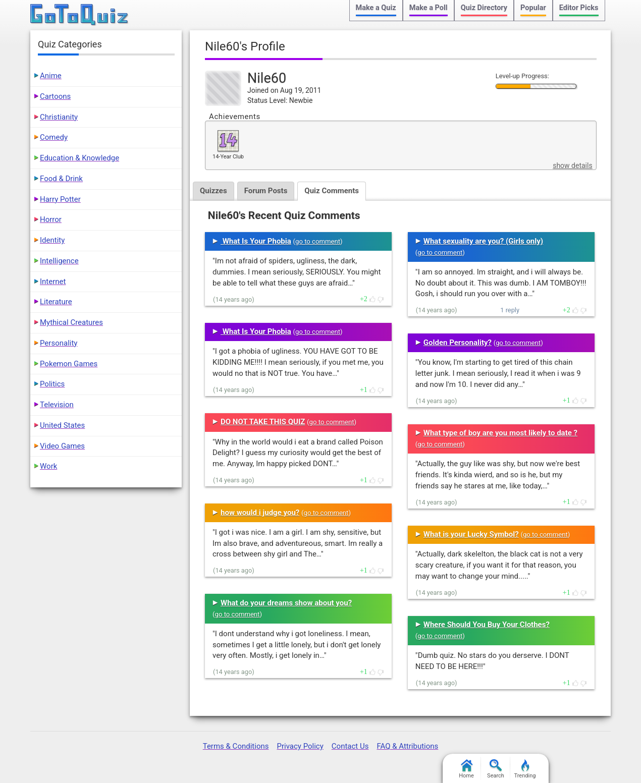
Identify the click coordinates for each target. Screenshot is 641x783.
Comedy (54, 137)
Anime (51, 75)
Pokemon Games (68, 363)
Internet (53, 281)
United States (62, 425)
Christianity (59, 117)
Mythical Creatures (71, 322)
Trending (525, 769)
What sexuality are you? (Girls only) (483, 241)
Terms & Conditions (236, 746)
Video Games (62, 446)
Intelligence (59, 260)
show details (572, 165)
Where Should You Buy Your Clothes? (486, 624)
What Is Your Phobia (256, 241)
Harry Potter (60, 199)
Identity (52, 240)
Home (466, 769)
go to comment (317, 241)
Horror (51, 219)
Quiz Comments (331, 190)
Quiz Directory (484, 8)
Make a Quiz (376, 8)
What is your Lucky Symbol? (471, 534)
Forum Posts (266, 190)
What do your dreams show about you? (286, 602)
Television (57, 404)
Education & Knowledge (79, 157)
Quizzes (213, 190)
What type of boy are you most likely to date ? (500, 432)
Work (48, 466)
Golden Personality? (457, 342)
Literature (56, 301)
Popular (533, 8)
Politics (52, 383)
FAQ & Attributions (407, 746)
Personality (58, 343)
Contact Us (350, 746)
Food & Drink (61, 178)
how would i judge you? (260, 512)
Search (495, 769)
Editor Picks (579, 8)
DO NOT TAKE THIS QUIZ (263, 421)
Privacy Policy (300, 746)
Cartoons (55, 96)
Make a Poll (428, 8)
